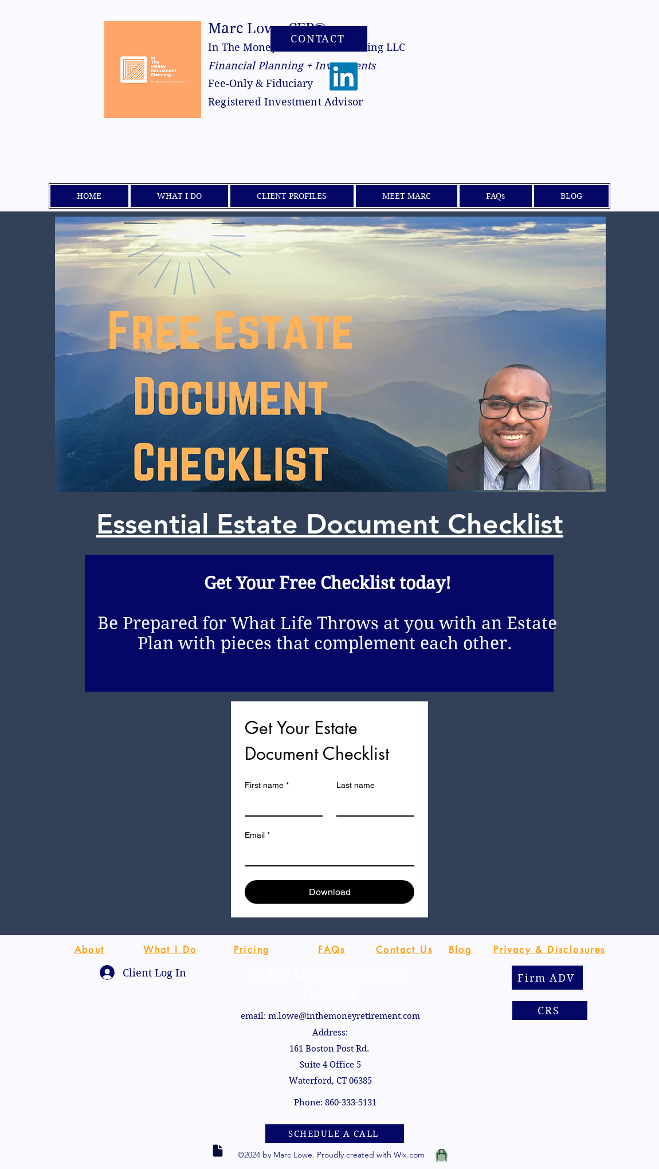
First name (267, 785)
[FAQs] (331, 949)
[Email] (326, 855)
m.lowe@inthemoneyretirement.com (344, 1016)
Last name (355, 785)
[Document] (217, 1150)
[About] (89, 949)
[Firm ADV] (547, 978)
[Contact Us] (404, 949)
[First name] (280, 805)
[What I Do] (170, 949)
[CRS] (549, 1010)
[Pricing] (251, 949)
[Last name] (371, 805)
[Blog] (460, 949)
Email (257, 835)
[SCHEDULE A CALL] (334, 1133)
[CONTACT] (318, 39)
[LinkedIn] (344, 76)
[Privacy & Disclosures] (549, 949)
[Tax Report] (442, 1155)
